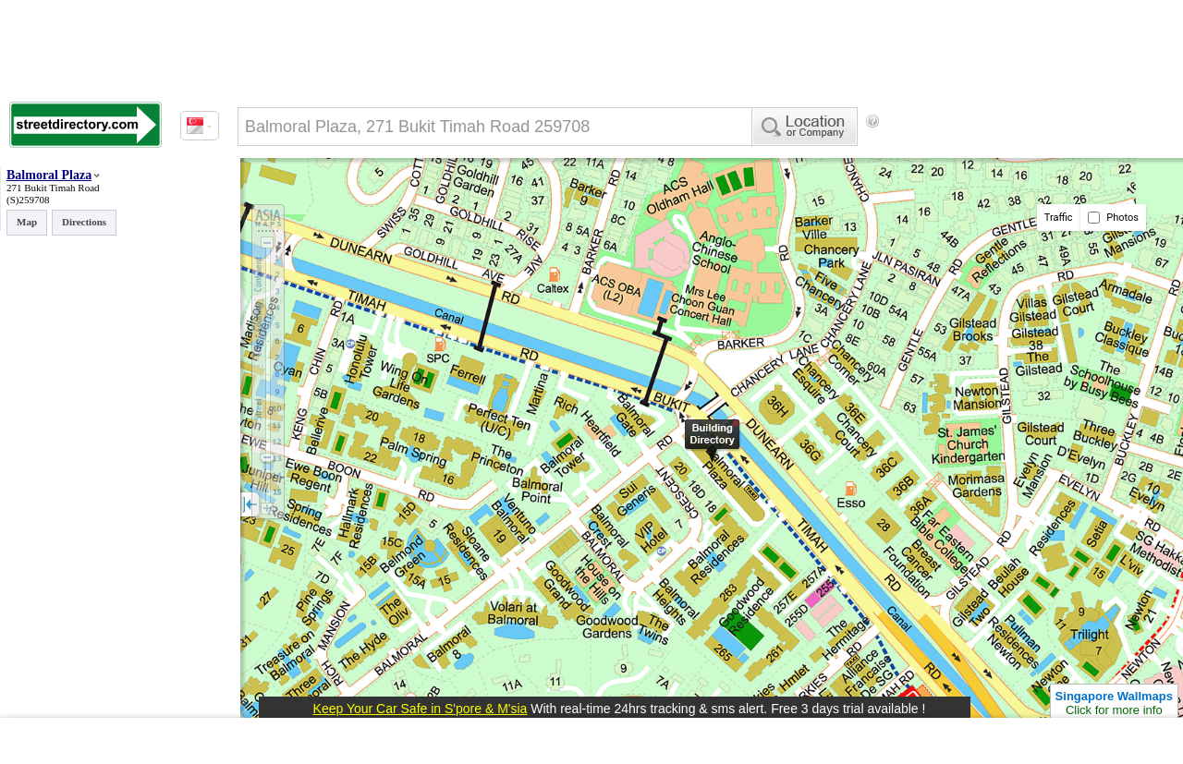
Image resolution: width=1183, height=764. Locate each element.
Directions (84, 221)
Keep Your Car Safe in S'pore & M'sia (420, 708)
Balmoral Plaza (48, 175)
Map (27, 221)
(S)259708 (27, 199)
